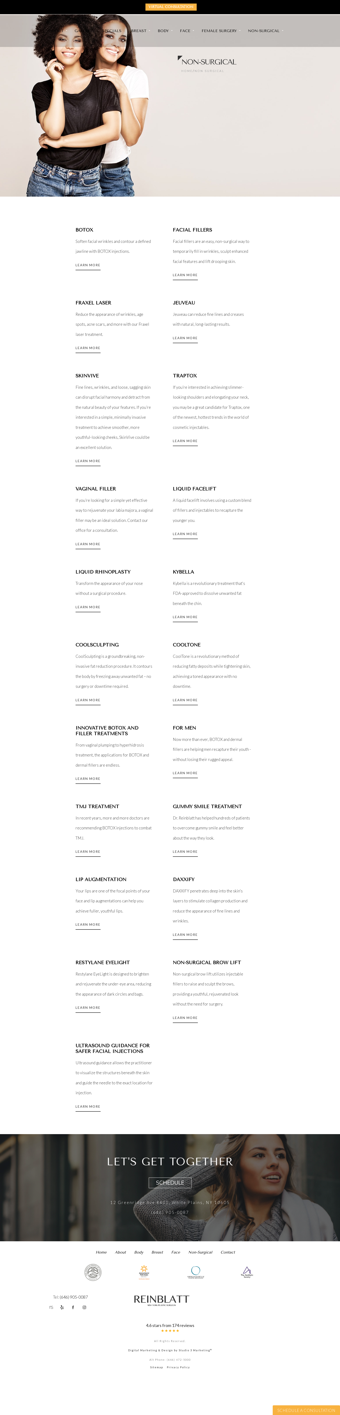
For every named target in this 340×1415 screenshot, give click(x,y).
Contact (228, 1285)
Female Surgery (219, 31)
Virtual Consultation (172, 7)
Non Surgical (209, 71)
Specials (111, 31)
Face (185, 31)
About (57, 31)
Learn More (89, 268)
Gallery (83, 31)
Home (187, 71)
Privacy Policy (178, 1407)
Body (163, 31)
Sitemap (156, 1407)
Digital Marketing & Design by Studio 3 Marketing (170, 1390)
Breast (138, 31)
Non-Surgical (264, 31)
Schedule (170, 1215)
